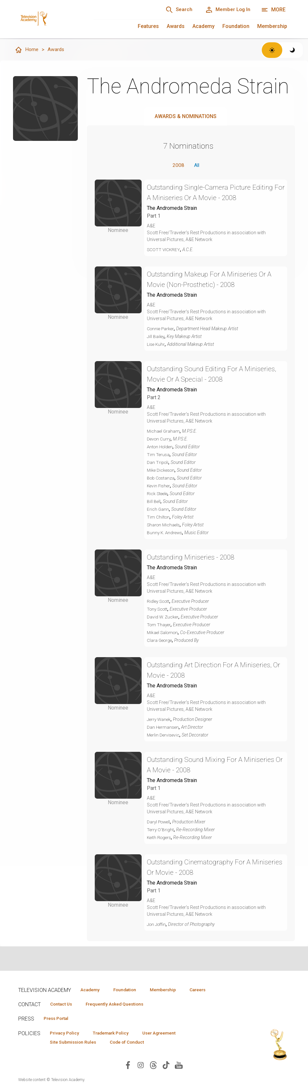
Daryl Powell (159, 822)
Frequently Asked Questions (119, 1004)
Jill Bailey (156, 337)
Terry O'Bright (161, 830)
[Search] (175, 10)
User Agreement (167, 1033)
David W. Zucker (163, 617)
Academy (203, 26)
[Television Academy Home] (49, 13)
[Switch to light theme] (272, 50)
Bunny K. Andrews (165, 533)
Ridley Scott (159, 601)
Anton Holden (161, 447)
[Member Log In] (226, 10)
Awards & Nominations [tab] (186, 117)
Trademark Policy (115, 1033)
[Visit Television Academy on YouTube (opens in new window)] (178, 1066)
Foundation (235, 26)
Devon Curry (159, 439)
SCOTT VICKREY (164, 250)
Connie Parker (161, 329)
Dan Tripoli (158, 463)
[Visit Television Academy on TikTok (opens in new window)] (166, 1066)
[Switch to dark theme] (292, 50)
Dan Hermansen (163, 727)
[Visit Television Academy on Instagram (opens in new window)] (140, 1066)
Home (27, 50)
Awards (176, 26)
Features (148, 26)
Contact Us (62, 1004)
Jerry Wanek (159, 720)
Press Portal (58, 1019)
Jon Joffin (157, 924)
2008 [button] (177, 166)
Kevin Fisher (159, 486)
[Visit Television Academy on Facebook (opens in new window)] (127, 1066)
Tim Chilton (158, 517)
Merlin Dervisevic (164, 735)
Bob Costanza (161, 478)
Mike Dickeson (161, 470)
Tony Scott (158, 609)
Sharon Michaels (164, 525)
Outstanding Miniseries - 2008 (193, 558)
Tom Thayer (159, 625)
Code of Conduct (132, 1043)
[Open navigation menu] (273, 10)
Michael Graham (164, 431)
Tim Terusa (158, 455)
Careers (207, 989)
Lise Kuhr (156, 344)
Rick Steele (158, 494)
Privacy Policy (66, 1033)
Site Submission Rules (75, 1043)
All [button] (197, 166)
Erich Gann (158, 509)
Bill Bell (154, 502)
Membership (272, 26)
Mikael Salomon (163, 633)
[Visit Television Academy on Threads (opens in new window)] (153, 1066)
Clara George (160, 640)
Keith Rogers (160, 838)
